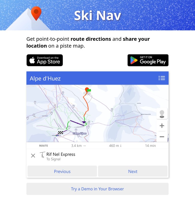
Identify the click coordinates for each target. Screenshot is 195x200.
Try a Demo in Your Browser (97, 189)
